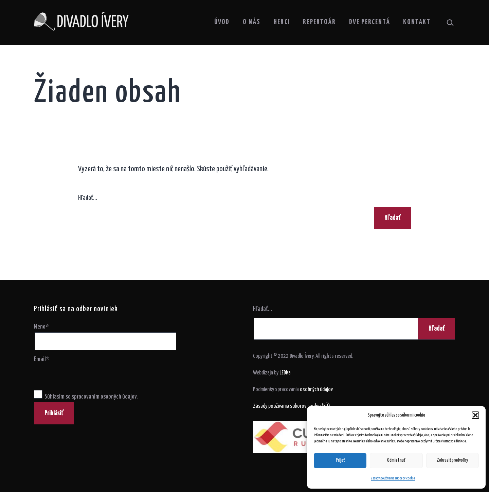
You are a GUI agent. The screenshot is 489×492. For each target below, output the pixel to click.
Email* (41, 359)
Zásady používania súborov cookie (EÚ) (291, 406)
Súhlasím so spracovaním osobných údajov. (86, 396)
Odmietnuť (396, 460)
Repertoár (319, 22)
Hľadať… (87, 198)
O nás (252, 22)
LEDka (285, 373)
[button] (475, 415)
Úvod (222, 22)
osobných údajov (316, 389)
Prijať (340, 460)
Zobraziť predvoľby (452, 460)
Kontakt (416, 22)
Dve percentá (369, 22)
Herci (282, 22)
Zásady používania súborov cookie (393, 478)
